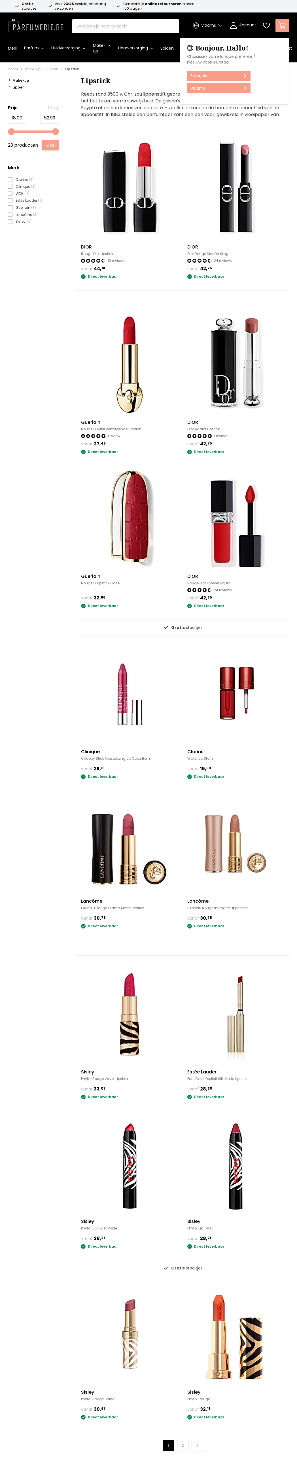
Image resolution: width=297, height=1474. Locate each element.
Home (13, 69)
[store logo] (35, 24)
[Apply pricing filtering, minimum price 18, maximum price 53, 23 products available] (50, 145)
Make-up (33, 69)
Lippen (52, 69)
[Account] (243, 25)
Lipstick (72, 69)
